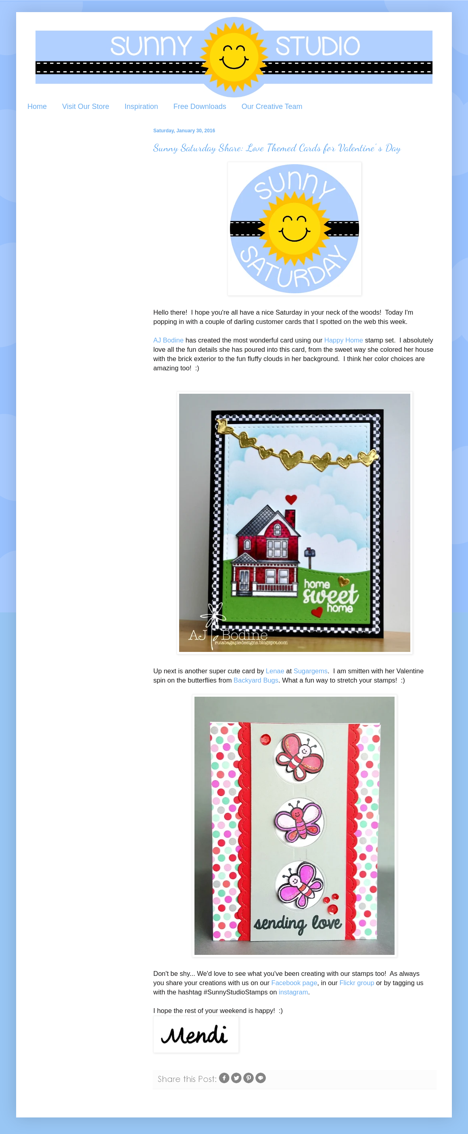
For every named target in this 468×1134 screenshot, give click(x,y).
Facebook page (295, 982)
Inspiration (141, 106)
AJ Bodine (168, 340)
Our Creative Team (272, 106)
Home (37, 106)
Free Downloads (199, 106)
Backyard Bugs (256, 680)
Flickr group (356, 982)
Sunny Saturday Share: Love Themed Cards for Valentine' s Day (277, 147)
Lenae (275, 671)
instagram (293, 992)
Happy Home (343, 340)
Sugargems (311, 671)
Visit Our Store (85, 106)
